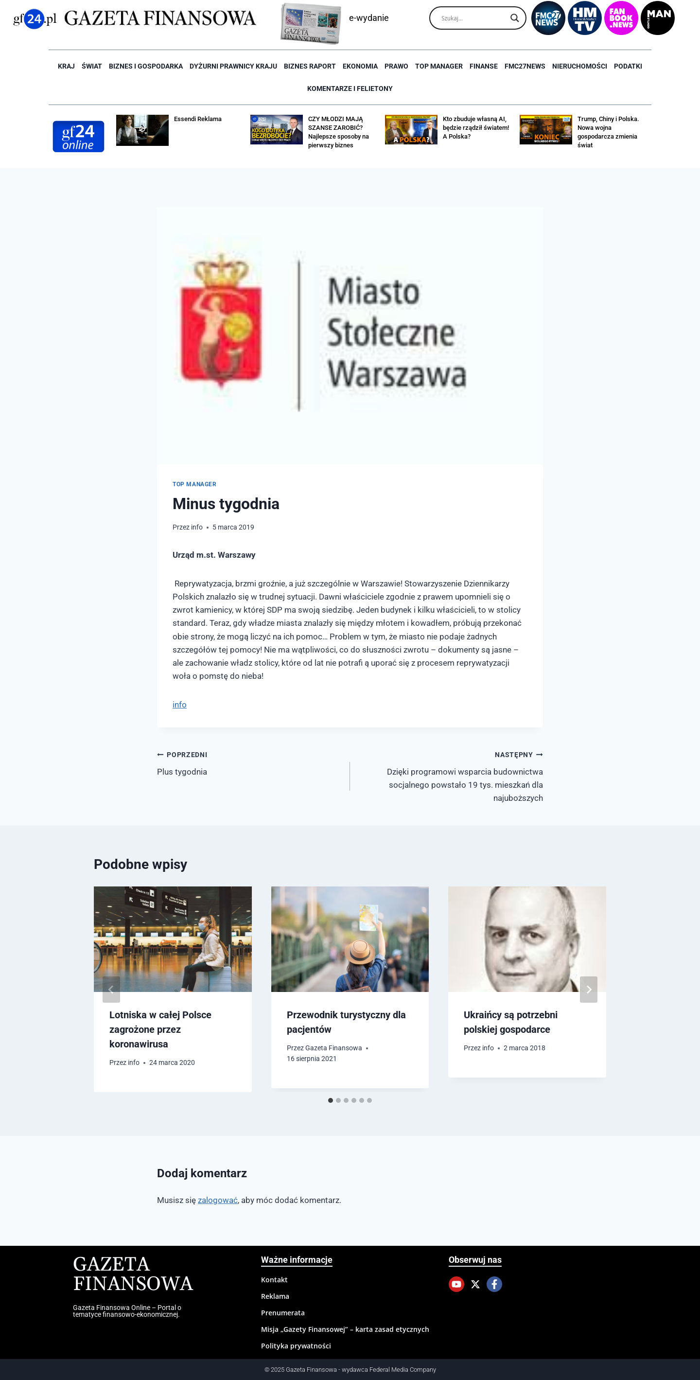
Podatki (628, 66)
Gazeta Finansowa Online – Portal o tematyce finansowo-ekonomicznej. (127, 1311)
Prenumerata (283, 1312)
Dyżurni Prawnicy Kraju (233, 66)
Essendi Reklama (198, 119)
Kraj (66, 66)
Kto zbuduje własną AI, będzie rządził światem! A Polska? (476, 127)
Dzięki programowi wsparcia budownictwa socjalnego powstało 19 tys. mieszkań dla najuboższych (450, 775)
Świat (92, 66)
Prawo (396, 66)
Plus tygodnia (249, 762)
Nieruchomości (579, 66)
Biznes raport (310, 66)
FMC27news (525, 66)
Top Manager (439, 66)
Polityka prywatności (296, 1345)
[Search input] (473, 18)
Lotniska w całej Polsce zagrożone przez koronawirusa (160, 1029)
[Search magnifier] (515, 18)
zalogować (218, 1200)
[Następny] (588, 989)
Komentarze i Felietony (350, 88)
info (197, 527)
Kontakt (274, 1279)
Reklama (275, 1296)
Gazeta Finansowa (333, 1048)
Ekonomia (360, 66)
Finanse (484, 66)
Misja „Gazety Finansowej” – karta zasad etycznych (345, 1329)
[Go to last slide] (111, 989)
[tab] (330, 1100)
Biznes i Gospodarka (146, 66)
